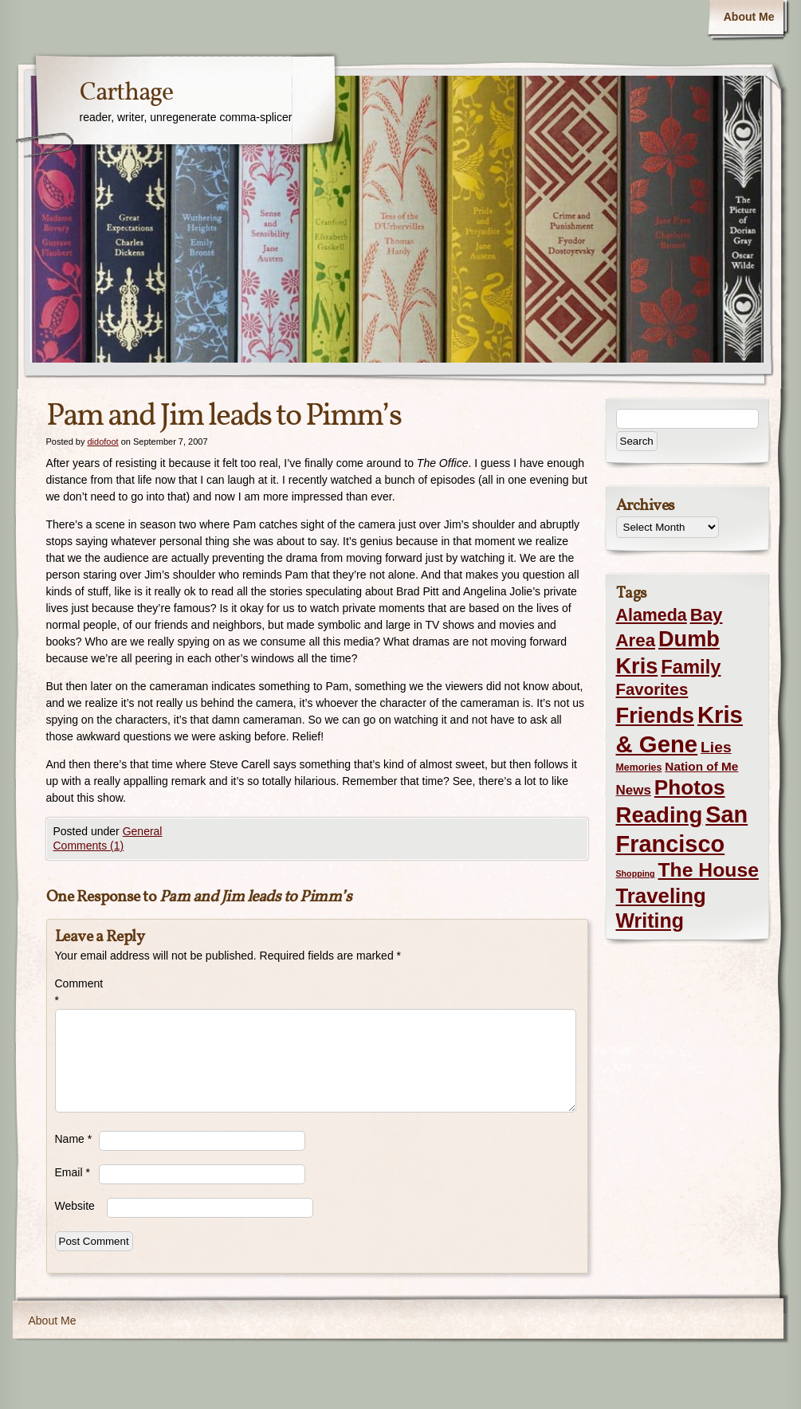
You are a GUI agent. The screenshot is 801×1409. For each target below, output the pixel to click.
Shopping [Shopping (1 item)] (635, 873)
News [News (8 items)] (633, 790)
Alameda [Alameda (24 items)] (651, 615)
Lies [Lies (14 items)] (716, 747)
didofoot (102, 441)
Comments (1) (88, 845)
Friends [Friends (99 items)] (655, 715)
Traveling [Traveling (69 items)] (661, 896)
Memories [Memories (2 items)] (639, 767)
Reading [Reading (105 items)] (659, 815)
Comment (77, 992)
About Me (749, 16)
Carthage (126, 93)
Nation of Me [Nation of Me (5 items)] (701, 766)
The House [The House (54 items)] (708, 870)
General (143, 831)
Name (73, 1138)
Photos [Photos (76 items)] (689, 787)
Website (75, 1205)
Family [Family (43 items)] (691, 666)
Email (72, 1172)
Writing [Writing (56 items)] (650, 920)
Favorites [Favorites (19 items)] (652, 689)
